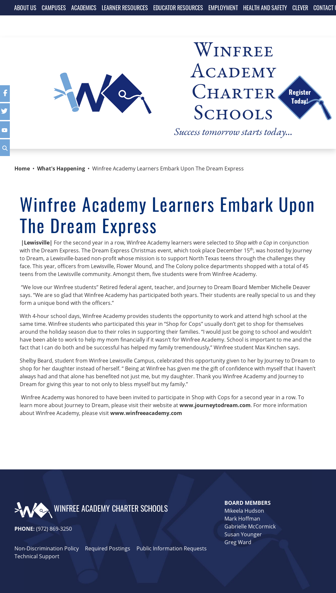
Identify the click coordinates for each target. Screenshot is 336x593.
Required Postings (107, 548)
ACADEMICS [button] (83, 7)
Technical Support (36, 556)
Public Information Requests (171, 548)
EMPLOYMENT (223, 7)
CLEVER (300, 7)
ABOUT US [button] (25, 7)
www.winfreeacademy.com (146, 413)
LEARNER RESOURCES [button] (125, 7)
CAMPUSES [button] (54, 7)
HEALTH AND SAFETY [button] (265, 7)
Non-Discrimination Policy (46, 548)
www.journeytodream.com (215, 405)
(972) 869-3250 (54, 528)
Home (22, 168)
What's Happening (61, 168)
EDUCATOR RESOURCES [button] (178, 7)
